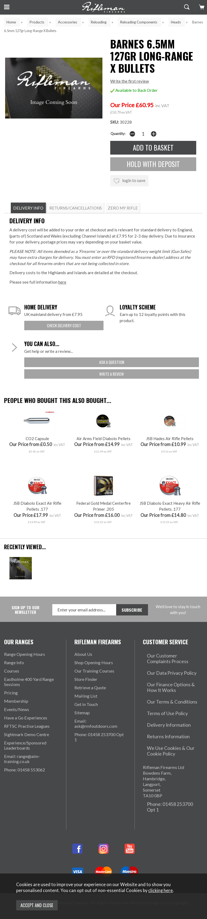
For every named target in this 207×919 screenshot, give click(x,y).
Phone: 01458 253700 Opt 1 (99, 751)
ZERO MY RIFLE (123, 208)
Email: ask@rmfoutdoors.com (95, 737)
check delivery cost (64, 325)
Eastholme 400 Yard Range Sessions (29, 695)
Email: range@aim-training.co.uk (22, 772)
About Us (83, 667)
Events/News (16, 723)
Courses (11, 684)
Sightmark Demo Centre (26, 748)
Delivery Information (162, 719)
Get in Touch (86, 717)
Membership (16, 714)
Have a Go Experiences (25, 731)
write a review (111, 373)
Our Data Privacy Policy (165, 681)
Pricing (11, 706)
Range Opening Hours (24, 667)
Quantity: (118, 134)
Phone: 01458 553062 (24, 783)
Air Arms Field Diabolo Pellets (103, 451)
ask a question (111, 362)
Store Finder (85, 692)
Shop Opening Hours (93, 676)
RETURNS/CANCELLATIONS (75, 208)
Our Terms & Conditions (165, 703)
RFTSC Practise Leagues (27, 739)
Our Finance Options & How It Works (171, 692)
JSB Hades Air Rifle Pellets (170, 451)
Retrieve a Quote (90, 701)
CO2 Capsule (37, 451)
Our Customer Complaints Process (167, 670)
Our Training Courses (94, 684)
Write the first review (129, 81)
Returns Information (161, 728)
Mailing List (85, 709)
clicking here (160, 892)
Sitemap (82, 726)
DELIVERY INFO (28, 208)
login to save (129, 180)
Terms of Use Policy (161, 711)
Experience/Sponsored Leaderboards (25, 759)
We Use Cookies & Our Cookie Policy (172, 739)
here (62, 282)
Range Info (14, 676)
